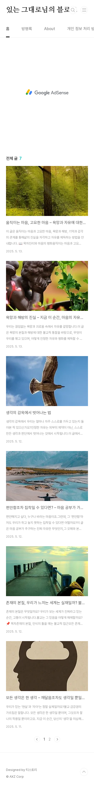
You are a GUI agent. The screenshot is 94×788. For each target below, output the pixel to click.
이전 (37, 739)
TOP (84, 772)
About (49, 28)
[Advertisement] (47, 92)
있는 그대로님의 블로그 (41, 10)
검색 (73, 10)
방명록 (27, 28)
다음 (57, 739)
